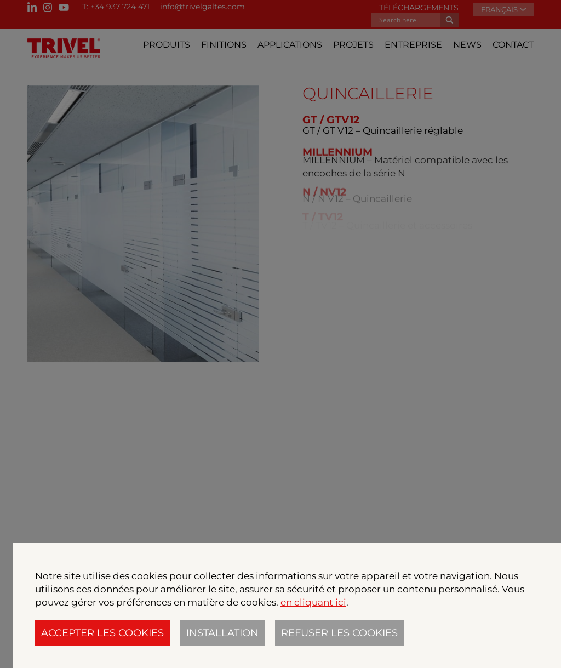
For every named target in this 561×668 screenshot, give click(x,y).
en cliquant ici (313, 602)
